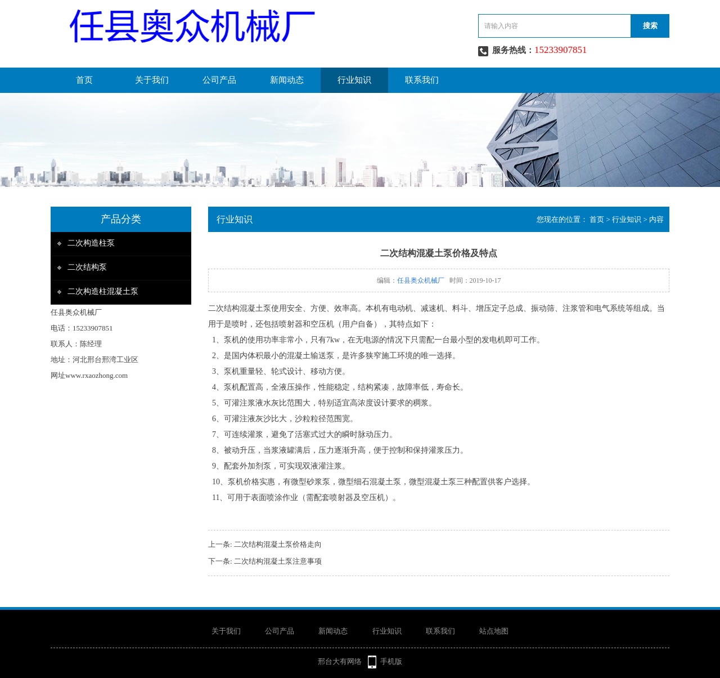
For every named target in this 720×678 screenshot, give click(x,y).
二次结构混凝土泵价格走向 (278, 544)
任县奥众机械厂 (420, 280)
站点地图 (493, 631)
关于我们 (152, 79)
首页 (84, 79)
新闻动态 (287, 79)
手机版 (391, 661)
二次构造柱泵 (91, 243)
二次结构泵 (87, 267)
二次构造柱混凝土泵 (103, 291)
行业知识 (354, 79)
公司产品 (219, 79)
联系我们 (422, 79)
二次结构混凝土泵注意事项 (278, 561)
